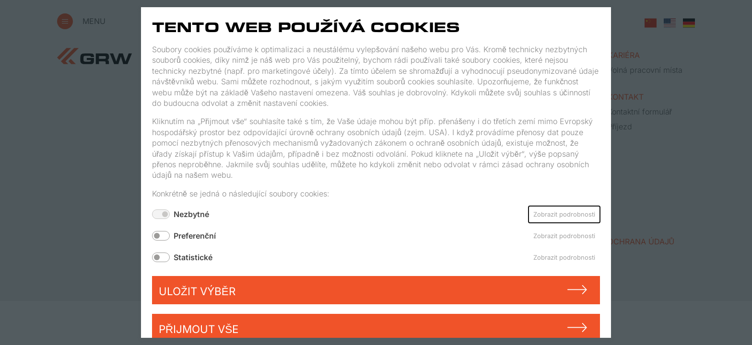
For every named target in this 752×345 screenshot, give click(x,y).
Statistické (193, 257)
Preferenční (195, 236)
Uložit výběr (197, 291)
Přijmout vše (198, 328)
